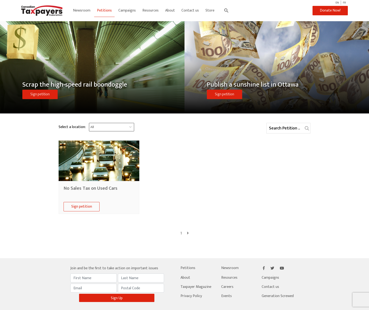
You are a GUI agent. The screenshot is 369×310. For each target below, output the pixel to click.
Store (210, 10)
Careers (227, 286)
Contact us (190, 10)
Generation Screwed (278, 296)
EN (337, 2)
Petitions (104, 10)
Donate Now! (329, 10)
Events (226, 296)
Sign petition (40, 94)
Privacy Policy (191, 296)
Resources (151, 10)
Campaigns (127, 10)
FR (344, 2)
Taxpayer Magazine (195, 286)
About (170, 10)
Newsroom (82, 10)
